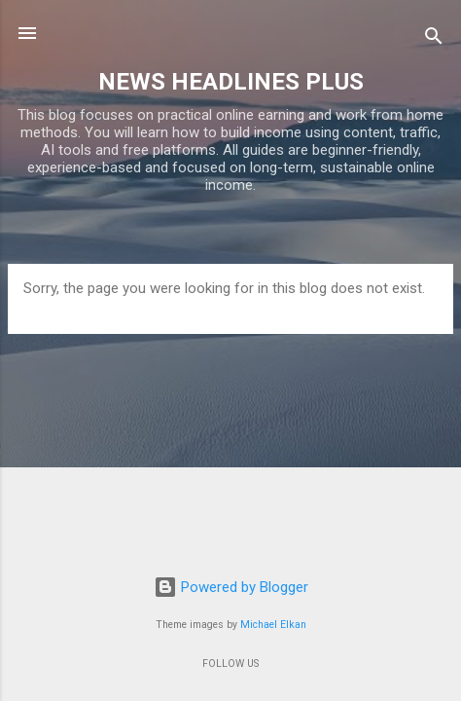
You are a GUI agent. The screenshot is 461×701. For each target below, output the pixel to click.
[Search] (433, 39)
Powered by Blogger (231, 587)
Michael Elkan (273, 624)
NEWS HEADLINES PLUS (231, 81)
